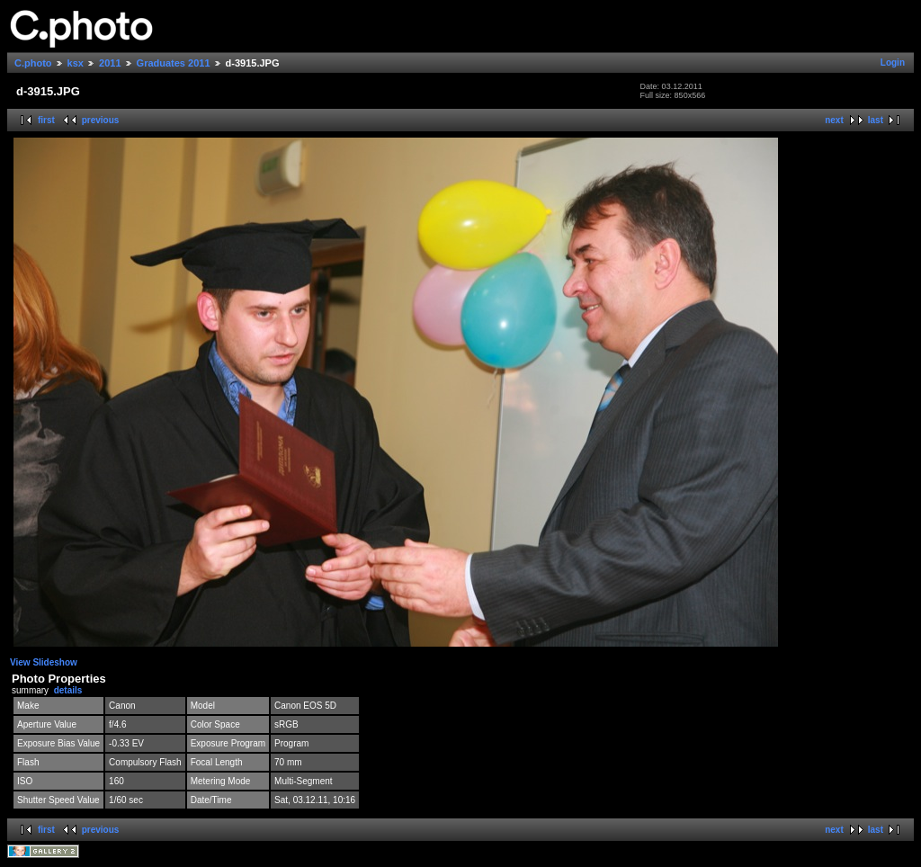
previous (101, 120)
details (68, 690)
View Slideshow (43, 662)
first (46, 120)
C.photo (33, 63)
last (875, 120)
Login (893, 62)
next (834, 120)
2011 (110, 63)
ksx (75, 63)
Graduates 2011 (173, 63)
